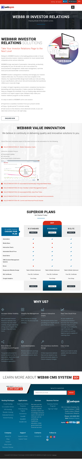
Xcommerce (22, 413)
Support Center (23, 436)
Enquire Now (10, 118)
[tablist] (41, 164)
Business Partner (8, 447)
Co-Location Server (8, 406)
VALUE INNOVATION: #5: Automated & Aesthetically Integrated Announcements (27, 196)
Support (57, 1)
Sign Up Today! (52, 408)
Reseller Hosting (8, 412)
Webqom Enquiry (74, 418)
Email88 (22, 416)
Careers (7, 441)
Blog (52, 1)
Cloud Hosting (7, 404)
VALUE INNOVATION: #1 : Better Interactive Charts (18, 147)
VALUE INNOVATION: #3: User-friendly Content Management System (24, 188)
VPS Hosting (8, 409)
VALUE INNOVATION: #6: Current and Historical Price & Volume (22, 201)
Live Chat (14, 388)
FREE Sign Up (72, 1)
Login (65, 1)
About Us (8, 436)
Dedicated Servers (8, 415)
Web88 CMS (23, 421)
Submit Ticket (23, 439)
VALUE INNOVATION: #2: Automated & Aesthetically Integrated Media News (26, 184)
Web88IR (23, 419)
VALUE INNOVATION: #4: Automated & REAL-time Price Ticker (21, 192)
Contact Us (33, 232)
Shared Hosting (8, 417)
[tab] (41, 127)
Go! (76, 377)
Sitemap (54, 455)
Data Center (8, 444)
